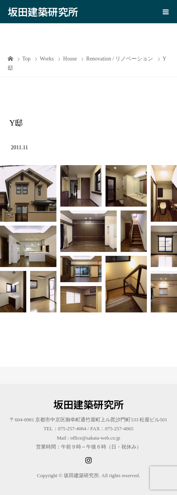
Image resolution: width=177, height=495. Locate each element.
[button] (28, 193)
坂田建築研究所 (43, 11)
